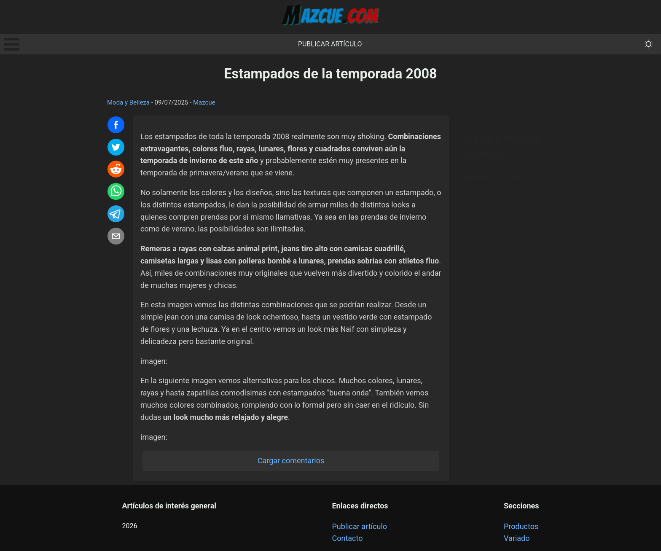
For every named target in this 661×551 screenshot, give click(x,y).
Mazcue (204, 102)
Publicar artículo (330, 44)
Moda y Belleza (128, 102)
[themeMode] (648, 44)
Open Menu (11, 44)
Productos (521, 526)
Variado (517, 538)
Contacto (347, 538)
